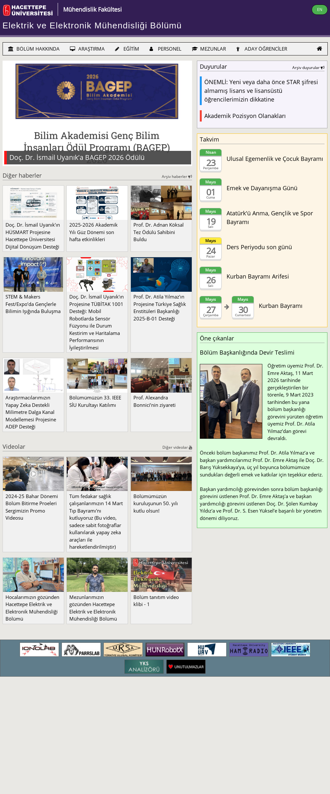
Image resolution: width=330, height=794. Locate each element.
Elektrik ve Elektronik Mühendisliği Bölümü (92, 25)
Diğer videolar (177, 447)
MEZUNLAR (209, 48)
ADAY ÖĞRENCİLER (261, 48)
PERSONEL (165, 48)
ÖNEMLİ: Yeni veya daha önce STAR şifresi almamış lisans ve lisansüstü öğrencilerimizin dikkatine (261, 90)
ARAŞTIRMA (87, 48)
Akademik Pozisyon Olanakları (245, 116)
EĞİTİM (127, 48)
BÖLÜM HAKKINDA (34, 48)
